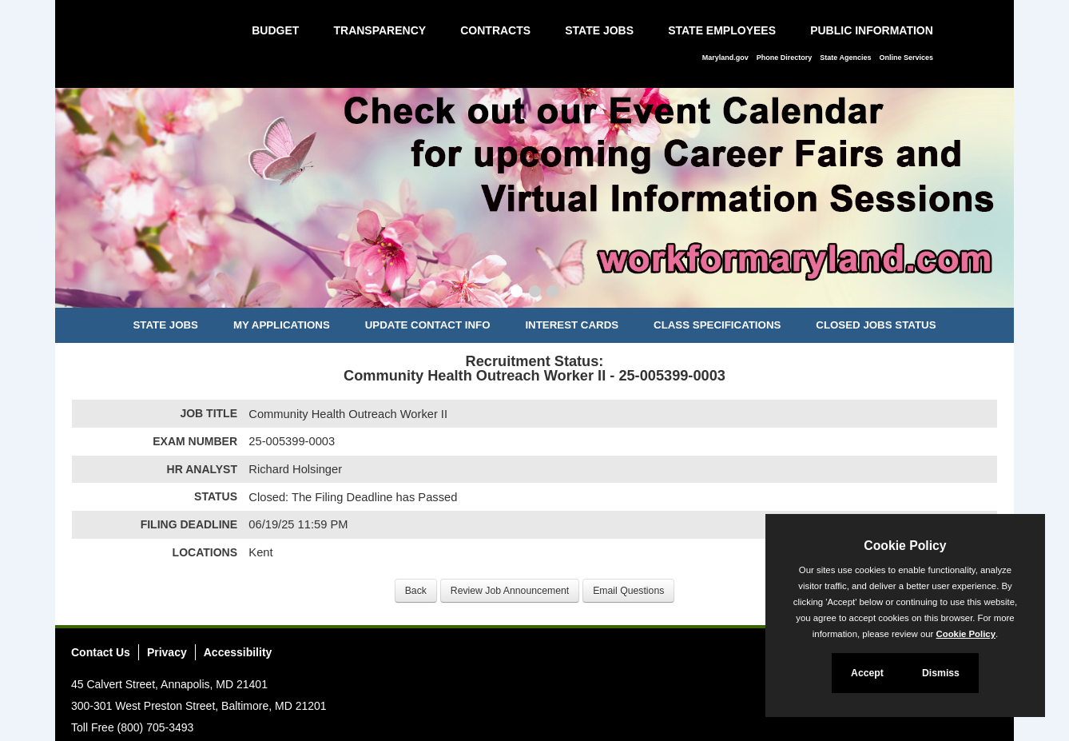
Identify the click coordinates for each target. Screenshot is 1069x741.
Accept (867, 673)
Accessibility (238, 652)
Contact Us (100, 652)
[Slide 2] (534, 293)
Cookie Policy (905, 545)
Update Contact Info (428, 325)
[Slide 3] (552, 293)
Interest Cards (571, 325)
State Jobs (599, 30)
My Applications (281, 325)
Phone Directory (785, 58)
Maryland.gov (725, 58)
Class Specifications (717, 325)
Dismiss (941, 673)
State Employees (722, 30)
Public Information (871, 30)
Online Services (906, 58)
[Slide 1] (516, 293)
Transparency (379, 30)
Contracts (495, 30)
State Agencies (845, 58)
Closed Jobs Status (876, 325)
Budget (275, 30)
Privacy (167, 652)
